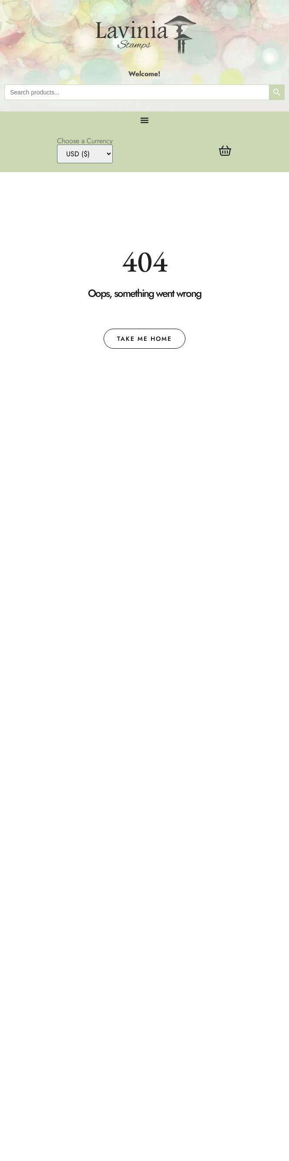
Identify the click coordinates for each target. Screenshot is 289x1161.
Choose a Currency (85, 141)
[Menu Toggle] (144, 120)
